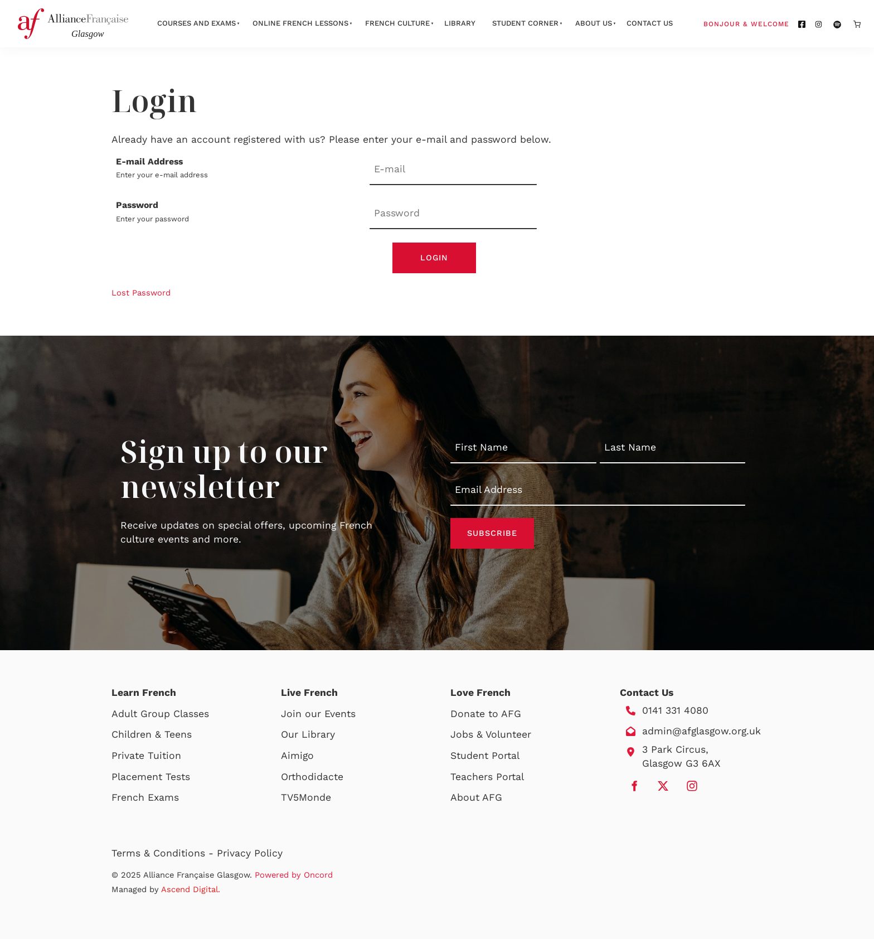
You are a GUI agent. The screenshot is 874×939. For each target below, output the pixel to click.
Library (459, 23)
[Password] (453, 214)
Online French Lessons (300, 23)
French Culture (397, 23)
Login (434, 257)
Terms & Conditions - (164, 853)
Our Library (308, 734)
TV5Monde (306, 797)
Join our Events (318, 713)
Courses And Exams (196, 23)
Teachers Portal (487, 776)
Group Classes (174, 713)
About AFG (476, 797)
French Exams (145, 797)
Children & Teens (151, 734)
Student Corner (525, 23)
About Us (593, 23)
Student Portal (484, 755)
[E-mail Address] (453, 170)
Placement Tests (150, 776)
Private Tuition (146, 755)
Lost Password (141, 293)
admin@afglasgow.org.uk (701, 731)
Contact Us (650, 23)
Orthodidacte (312, 776)
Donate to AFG (485, 713)
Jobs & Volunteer (490, 734)
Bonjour (767, 23)
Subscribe (492, 533)
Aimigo (297, 755)
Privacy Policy (250, 853)
